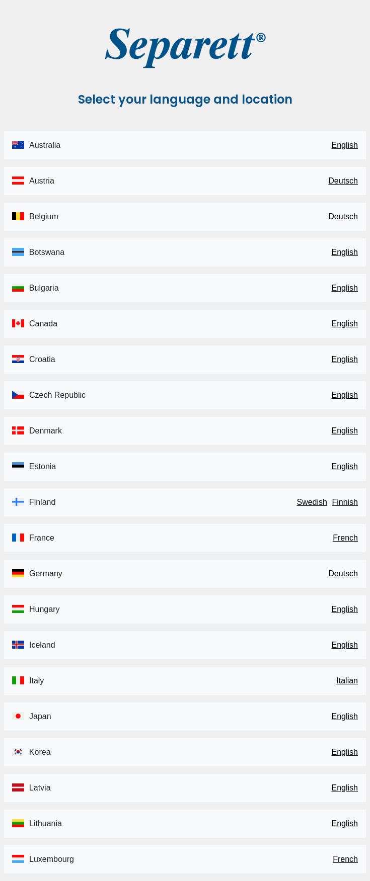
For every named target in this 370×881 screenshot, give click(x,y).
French (345, 538)
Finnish (345, 502)
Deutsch (343, 181)
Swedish (312, 502)
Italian (347, 680)
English (345, 145)
